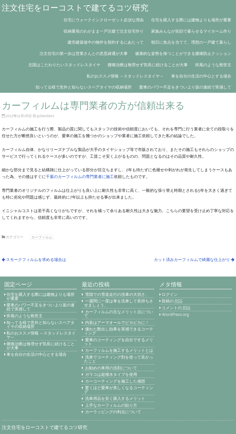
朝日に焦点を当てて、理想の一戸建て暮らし (191, 42)
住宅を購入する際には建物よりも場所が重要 (191, 20)
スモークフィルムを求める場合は (36, 259)
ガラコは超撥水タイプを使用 (111, 374)
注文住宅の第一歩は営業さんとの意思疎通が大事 (84, 53)
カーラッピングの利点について (113, 411)
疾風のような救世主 (213, 64)
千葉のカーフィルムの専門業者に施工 (80, 176)
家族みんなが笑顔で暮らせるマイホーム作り (191, 31)
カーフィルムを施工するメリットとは (119, 350)
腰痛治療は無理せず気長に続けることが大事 (148, 64)
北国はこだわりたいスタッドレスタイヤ (64, 64)
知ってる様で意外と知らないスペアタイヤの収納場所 (84, 87)
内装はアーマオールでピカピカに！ (117, 322)
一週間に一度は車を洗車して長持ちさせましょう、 (118, 303)
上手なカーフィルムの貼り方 (111, 405)
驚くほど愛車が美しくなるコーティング (118, 389)
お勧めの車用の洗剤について (111, 368)
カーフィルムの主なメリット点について (118, 313)
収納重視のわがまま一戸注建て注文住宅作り (104, 31)
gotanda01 (45, 116)
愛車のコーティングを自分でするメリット (118, 341)
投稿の (172, 301)
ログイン (170, 294)
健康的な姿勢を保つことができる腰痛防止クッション (183, 53)
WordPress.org (175, 314)
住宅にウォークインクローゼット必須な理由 (104, 20)
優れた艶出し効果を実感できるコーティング (118, 331)
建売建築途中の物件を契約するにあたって (106, 42)
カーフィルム (41, 237)
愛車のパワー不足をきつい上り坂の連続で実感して (185, 87)
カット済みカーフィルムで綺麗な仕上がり (192, 259)
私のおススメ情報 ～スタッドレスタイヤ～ (125, 76)
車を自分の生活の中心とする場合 (201, 76)
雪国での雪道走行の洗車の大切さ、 (117, 294)
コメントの (176, 307)
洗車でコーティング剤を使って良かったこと (118, 359)
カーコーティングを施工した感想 (115, 381)
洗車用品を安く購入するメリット (115, 398)
